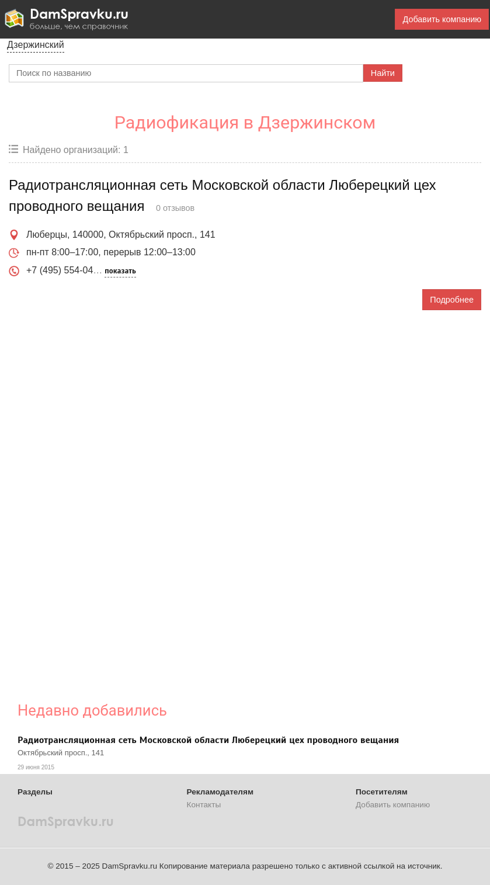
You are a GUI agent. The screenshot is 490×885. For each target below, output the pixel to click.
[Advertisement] (208, 497)
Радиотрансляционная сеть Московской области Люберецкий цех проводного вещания (208, 740)
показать (120, 271)
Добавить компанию (441, 19)
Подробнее (452, 299)
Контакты (204, 804)
